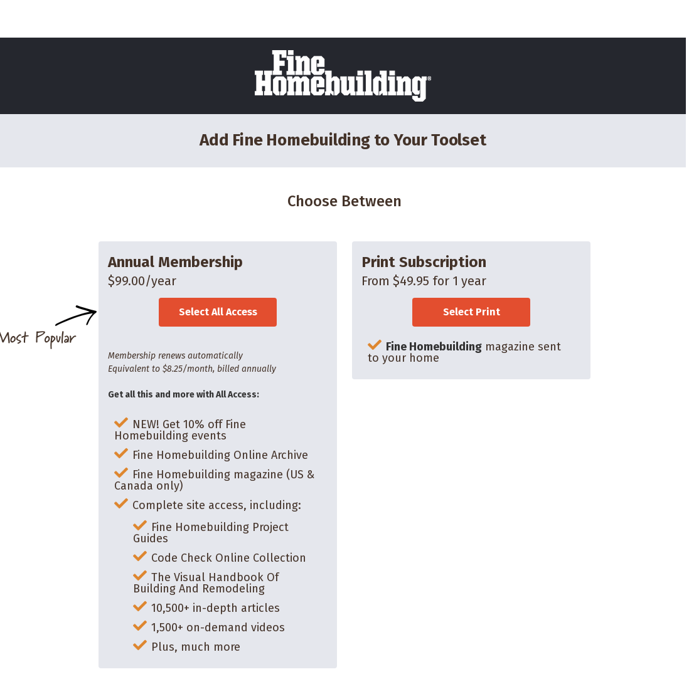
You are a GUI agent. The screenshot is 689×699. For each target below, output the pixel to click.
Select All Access (218, 312)
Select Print (471, 312)
